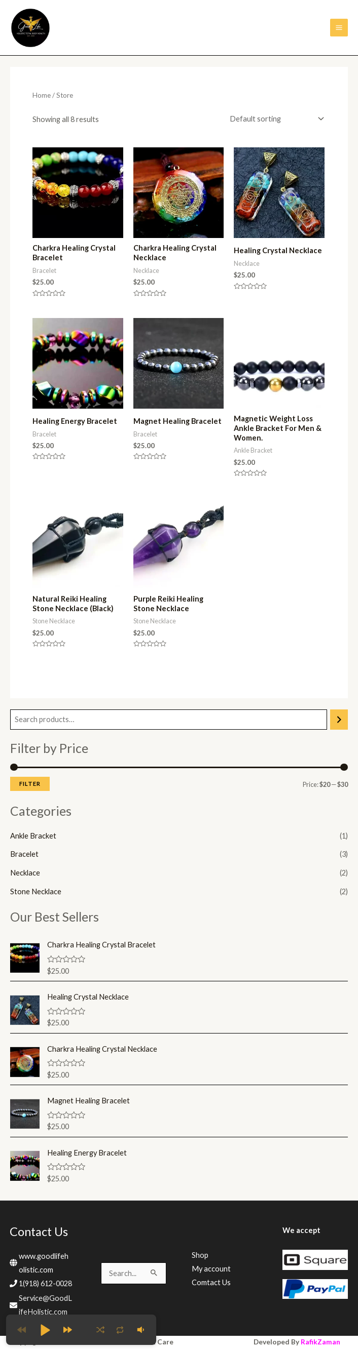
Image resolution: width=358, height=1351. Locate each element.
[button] (44, 1330)
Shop (200, 1251)
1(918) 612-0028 (45, 1280)
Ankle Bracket (33, 831)
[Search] (339, 715)
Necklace (25, 869)
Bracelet (24, 850)
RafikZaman (320, 1338)
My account (211, 1264)
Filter (30, 780)
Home (41, 92)
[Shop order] (275, 115)
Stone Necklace (35, 888)
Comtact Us (211, 1278)
